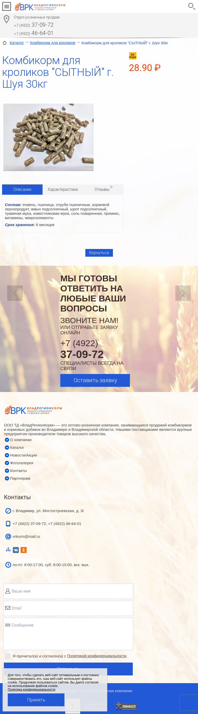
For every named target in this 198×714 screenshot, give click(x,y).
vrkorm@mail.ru (26, 536)
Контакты (18, 470)
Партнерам (20, 478)
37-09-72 (34, 25)
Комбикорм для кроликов (52, 42)
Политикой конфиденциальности (97, 656)
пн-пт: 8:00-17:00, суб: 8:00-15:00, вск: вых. (51, 565)
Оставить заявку (95, 380)
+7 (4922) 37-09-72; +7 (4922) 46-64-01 (47, 523)
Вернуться (99, 252)
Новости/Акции (23, 455)
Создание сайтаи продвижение (95, 706)
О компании (20, 440)
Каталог (17, 42)
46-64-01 (34, 33)
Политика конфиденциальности (31, 689)
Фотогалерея (21, 463)
